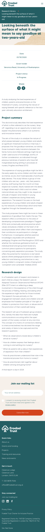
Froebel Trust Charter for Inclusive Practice (17, 513)
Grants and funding (10, 446)
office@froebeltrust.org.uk (12, 485)
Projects (5, 450)
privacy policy (10, 405)
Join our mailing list (9, 497)
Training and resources (11, 454)
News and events (9, 458)
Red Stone (9, 528)
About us (5, 442)
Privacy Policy (7, 509)
